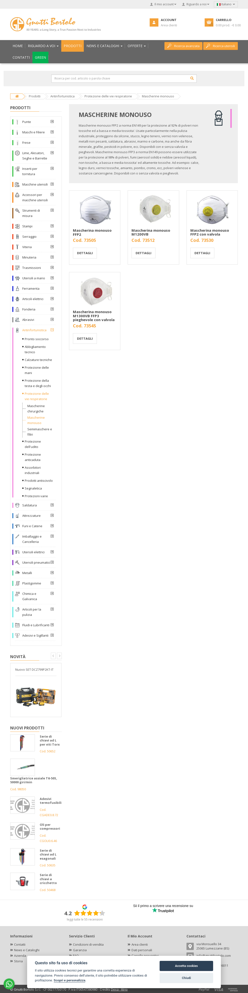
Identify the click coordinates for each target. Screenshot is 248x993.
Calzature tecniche (38, 360)
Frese (26, 142)
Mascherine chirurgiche (36, 408)
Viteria (27, 247)
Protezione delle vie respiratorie (37, 396)
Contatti (19, 944)
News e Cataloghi (26, 950)
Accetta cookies (186, 966)
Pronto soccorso (37, 339)
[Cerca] (192, 78)
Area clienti (140, 944)
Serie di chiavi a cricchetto (48, 879)
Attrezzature (31, 515)
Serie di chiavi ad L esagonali (48, 854)
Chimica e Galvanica (29, 596)
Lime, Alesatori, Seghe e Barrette (34, 155)
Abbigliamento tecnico (35, 349)
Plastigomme (31, 583)
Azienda (20, 955)
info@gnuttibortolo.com (213, 955)
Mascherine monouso (36, 420)
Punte (26, 122)
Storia (18, 961)
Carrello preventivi (145, 955)
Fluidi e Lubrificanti (35, 625)
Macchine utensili (35, 184)
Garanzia (80, 950)
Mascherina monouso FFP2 (92, 232)
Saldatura (29, 505)
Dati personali (142, 950)
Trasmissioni (31, 268)
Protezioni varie (36, 496)
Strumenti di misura (31, 213)
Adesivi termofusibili (51, 801)
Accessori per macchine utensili (35, 197)
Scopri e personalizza (69, 980)
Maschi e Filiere (33, 132)
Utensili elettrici (33, 552)
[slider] (89, 913)
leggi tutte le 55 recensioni (85, 919)
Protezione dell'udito (33, 444)
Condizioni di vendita (88, 944)
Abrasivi (28, 319)
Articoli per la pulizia (31, 612)
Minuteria (29, 257)
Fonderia (28, 309)
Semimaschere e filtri (39, 432)
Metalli (27, 573)
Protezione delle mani (37, 370)
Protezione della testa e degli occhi (38, 383)
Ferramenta (30, 288)
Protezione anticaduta (33, 457)
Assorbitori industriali (33, 470)
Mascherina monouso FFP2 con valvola (209, 232)
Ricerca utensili (220, 46)
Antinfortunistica (34, 330)
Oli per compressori (50, 826)
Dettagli (85, 253)
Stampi (27, 226)
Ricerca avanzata (183, 46)
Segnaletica (33, 488)
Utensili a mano (33, 278)
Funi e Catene (32, 526)
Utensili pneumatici (36, 562)
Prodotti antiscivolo (39, 480)
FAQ (76, 955)
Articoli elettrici (32, 299)
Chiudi (186, 978)
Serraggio (29, 236)
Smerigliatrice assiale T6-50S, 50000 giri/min (33, 780)
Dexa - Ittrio (119, 989)
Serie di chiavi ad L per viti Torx (50, 740)
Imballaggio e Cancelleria (32, 539)
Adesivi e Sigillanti (35, 635)
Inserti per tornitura (29, 171)
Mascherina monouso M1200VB (151, 232)
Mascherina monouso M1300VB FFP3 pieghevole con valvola (94, 315)
